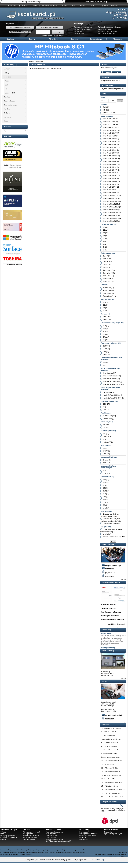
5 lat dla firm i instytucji (111, 523)
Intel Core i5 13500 (109, 161)
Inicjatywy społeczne (7, 836)
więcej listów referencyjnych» (117, 624)
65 (104, 502)
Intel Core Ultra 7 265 (110, 215)
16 (104, 236)
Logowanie (104, 5)
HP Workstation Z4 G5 (110, 753)
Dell (6, 85)
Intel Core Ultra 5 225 (110, 198)
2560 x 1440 (107, 419)
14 (104, 233)
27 (104, 407)
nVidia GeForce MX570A (111, 395)
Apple (7, 81)
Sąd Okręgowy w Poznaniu (111, 612)
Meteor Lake (107, 293)
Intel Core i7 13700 (109, 184)
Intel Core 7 (107, 281)
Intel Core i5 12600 (109, 150)
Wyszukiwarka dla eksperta (49, 27)
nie (104, 425)
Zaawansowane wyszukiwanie (52, 35)
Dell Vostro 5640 (109, 764)
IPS (104, 439)
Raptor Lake (107, 296)
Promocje (82, 837)
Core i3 (105, 259)
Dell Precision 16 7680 (110, 746)
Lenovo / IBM (10, 93)
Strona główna (12, 5)
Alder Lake (107, 288)
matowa (106, 442)
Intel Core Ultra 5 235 (110, 204)
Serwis (35, 5)
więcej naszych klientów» (118, 627)
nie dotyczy (107, 392)
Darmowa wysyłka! (104, 29)
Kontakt (92, 5)
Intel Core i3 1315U (109, 133)
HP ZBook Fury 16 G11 (110, 742)
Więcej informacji (108, 648)
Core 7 (105, 256)
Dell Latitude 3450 (109, 779)
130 (104, 482)
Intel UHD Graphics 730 (111, 382)
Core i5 (105, 262)
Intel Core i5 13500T (110, 164)
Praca (74, 5)
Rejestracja (114, 5)
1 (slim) (105, 460)
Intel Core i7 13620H (110, 181)
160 (104, 491)
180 (104, 494)
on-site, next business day (112, 537)
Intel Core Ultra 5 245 (110, 210)
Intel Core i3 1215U (109, 127)
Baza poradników (29, 839)
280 (104, 499)
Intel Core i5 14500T (110, 176)
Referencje (111, 34)
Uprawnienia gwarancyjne (113, 834)
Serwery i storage (10, 105)
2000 (105, 349)
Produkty (25, 5)
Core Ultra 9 (107, 276)
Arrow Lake (107, 290)
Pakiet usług (106, 633)
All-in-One (53, 39)
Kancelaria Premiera (108, 605)
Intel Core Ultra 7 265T (111, 218)
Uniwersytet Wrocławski (110, 616)
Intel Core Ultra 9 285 (110, 221)
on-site (105, 534)
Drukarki (7, 113)
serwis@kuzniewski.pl (111, 715)
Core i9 (105, 267)
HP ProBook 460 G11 (111, 768)
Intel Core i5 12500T (110, 147)
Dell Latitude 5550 (109, 735)
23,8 (104, 404)
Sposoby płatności (52, 836)
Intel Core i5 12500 (109, 144)
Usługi (6, 121)
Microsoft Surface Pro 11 (111, 750)
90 (104, 505)
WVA (105, 454)
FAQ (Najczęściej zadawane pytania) (58, 841)
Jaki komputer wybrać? (31, 836)
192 (104, 328)
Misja (2, 834)
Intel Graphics (108, 373)
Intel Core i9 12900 (109, 193)
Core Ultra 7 (107, 273)
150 (104, 488)
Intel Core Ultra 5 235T (111, 207)
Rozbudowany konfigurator (83, 27)
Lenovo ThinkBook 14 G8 (112, 771)
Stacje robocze (96, 39)
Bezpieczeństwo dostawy (54, 839)
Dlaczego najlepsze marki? (88, 834)
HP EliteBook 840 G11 (110, 732)
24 (104, 241)
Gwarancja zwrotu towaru (88, 836)
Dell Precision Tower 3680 (111, 757)
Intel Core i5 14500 (109, 173)
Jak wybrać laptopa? (30, 837)
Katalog (32, 62)
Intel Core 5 (107, 279)
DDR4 (105, 317)
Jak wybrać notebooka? (49, 5)
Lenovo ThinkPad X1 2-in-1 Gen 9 (114, 797)
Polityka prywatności (80, 860)
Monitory (7, 109)
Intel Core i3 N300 (109, 136)
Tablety (32, 39)
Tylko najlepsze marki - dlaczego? (110, 27)
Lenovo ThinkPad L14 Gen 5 (113, 782)
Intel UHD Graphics (109, 379)
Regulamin (108, 832)
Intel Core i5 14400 (109, 167)
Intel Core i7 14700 (109, 187)
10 (104, 227)
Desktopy (75, 39)
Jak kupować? (79, 31)
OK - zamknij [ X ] (98, 860)
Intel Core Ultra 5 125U (111, 195)
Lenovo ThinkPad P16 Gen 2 (113, 761)
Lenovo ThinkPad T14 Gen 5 (112, 728)
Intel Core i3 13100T (110, 130)
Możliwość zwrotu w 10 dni (107, 31)
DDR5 (105, 320)
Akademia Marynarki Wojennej (112, 619)
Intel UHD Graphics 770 (111, 384)
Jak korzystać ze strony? (82, 29)
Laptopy (10, 39)
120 (104, 479)
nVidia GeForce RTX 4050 (112, 398)
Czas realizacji (51, 834)
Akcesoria (117, 39)
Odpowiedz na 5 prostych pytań (20, 32)
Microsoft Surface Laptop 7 (112, 775)
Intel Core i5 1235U (109, 139)
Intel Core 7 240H (109, 124)
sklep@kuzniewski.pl (111, 565)
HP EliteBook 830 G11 (111, 786)
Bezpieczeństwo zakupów (54, 832)
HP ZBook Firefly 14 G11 (112, 793)
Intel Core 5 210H (109, 119)
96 (104, 340)
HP (6, 89)
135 (104, 485)
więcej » (123, 579)
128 (104, 326)
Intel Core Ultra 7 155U (111, 213)
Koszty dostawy (51, 837)
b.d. (104, 434)
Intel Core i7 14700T (110, 190)
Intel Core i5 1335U (109, 156)
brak (104, 463)
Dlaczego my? (79, 34)
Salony (82, 5)
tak (104, 427)
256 (104, 331)
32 (104, 305)
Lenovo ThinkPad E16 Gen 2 (112, 739)
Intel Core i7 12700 (109, 178)
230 (104, 497)
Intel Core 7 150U (109, 122)
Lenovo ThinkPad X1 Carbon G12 (114, 789)
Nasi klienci (102, 34)
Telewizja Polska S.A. (109, 608)
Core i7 (105, 264)
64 (104, 308)
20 (104, 238)
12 (104, 230)
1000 (105, 346)
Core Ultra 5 (107, 270)
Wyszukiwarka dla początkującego (20, 27)
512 (104, 354)
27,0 (104, 410)
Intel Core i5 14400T (110, 170)
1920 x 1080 (107, 416)
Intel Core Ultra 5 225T (111, 201)
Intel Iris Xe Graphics (110, 376)
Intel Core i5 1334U (109, 153)
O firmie (64, 5)
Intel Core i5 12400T (110, 142)
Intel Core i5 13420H (110, 159)
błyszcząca (107, 436)
